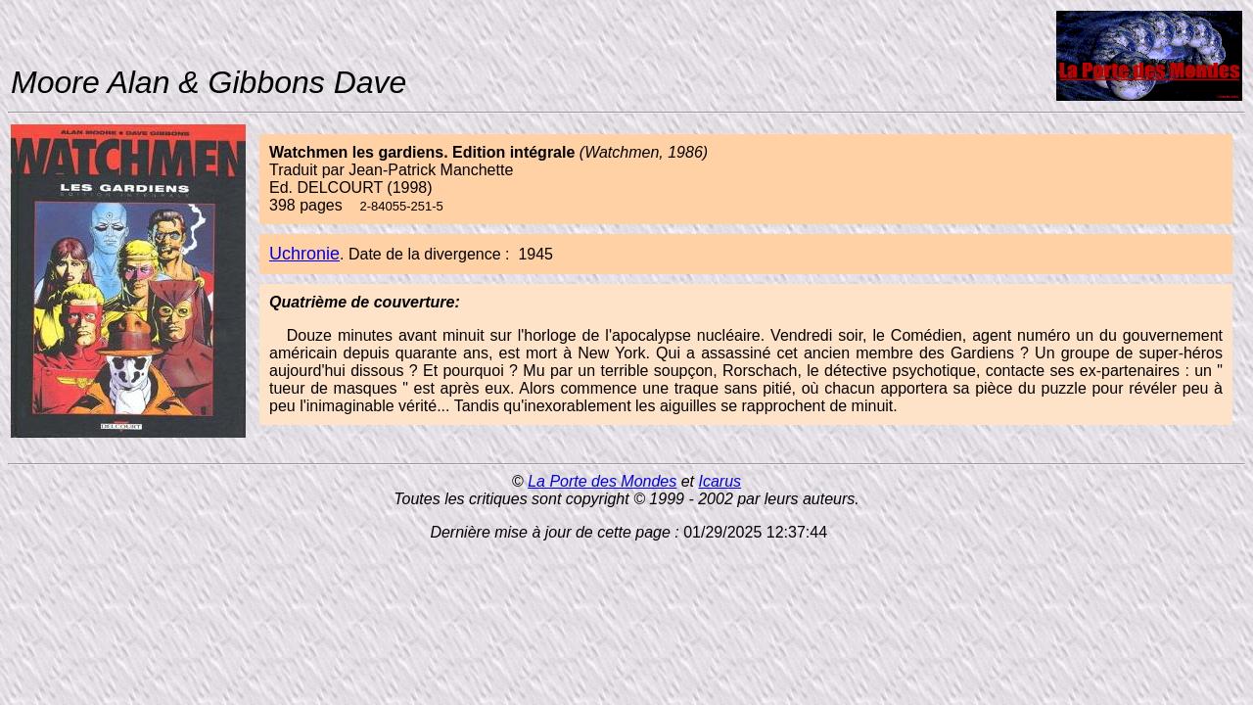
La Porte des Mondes (602, 481)
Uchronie (304, 253)
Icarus (719, 481)
